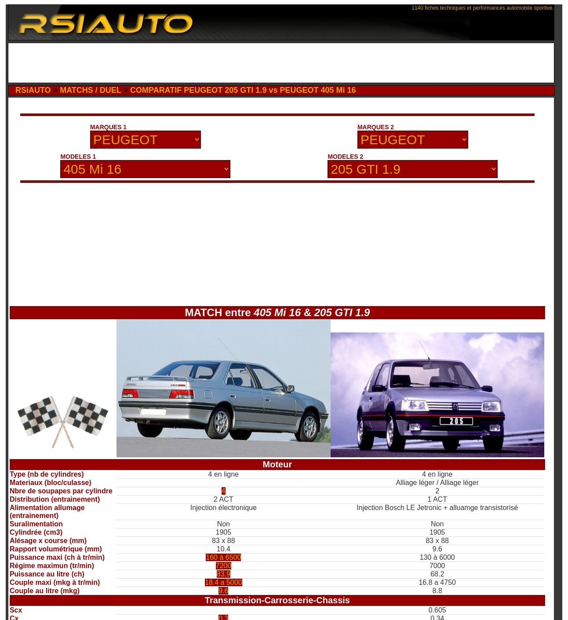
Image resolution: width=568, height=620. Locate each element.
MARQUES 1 (108, 127)
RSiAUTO (33, 90)
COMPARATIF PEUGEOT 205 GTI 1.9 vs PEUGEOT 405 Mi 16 (243, 90)
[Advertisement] (281, 63)
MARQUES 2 (375, 127)
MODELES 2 (345, 156)
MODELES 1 (78, 156)
